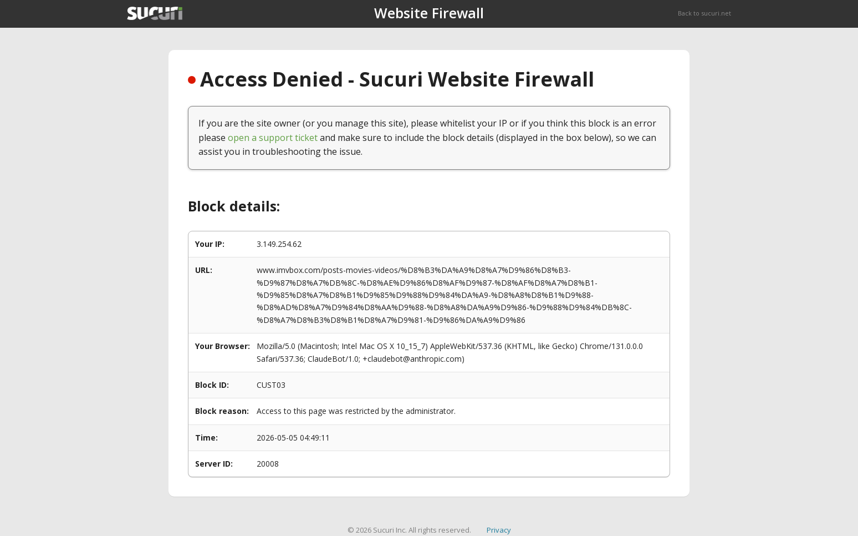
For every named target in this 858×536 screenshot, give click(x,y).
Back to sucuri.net (704, 13)
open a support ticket (273, 138)
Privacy (499, 530)
